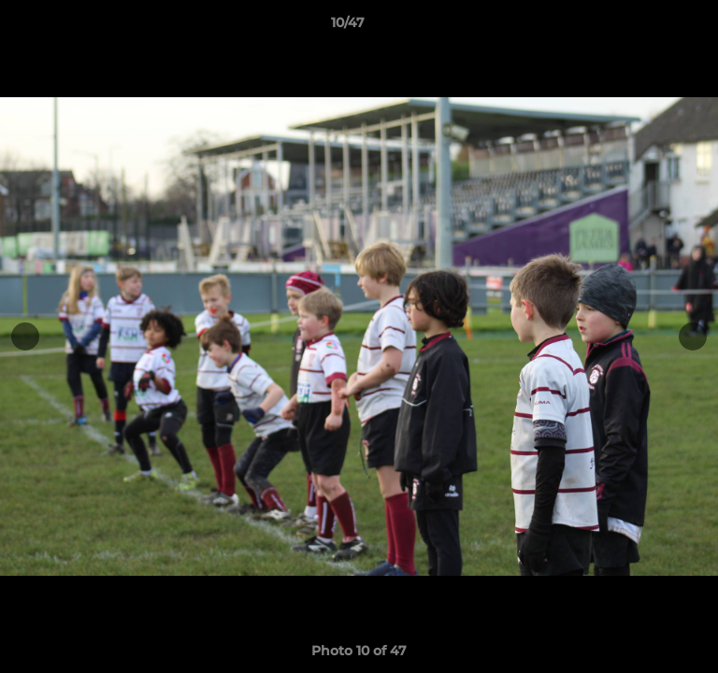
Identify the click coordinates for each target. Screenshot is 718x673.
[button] (650, 27)
